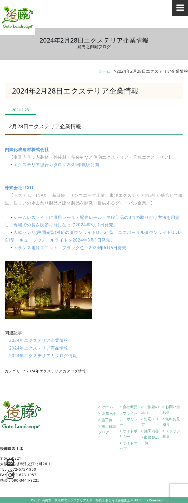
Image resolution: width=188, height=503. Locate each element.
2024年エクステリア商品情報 (38, 348)
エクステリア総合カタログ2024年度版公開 (56, 164)
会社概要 (130, 406)
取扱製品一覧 (150, 440)
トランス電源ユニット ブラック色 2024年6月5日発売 (69, 247)
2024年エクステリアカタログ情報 (43, 355)
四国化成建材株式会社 (27, 149)
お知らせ (109, 413)
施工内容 (151, 430)
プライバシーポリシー (129, 419)
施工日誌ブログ (107, 429)
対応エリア (150, 421)
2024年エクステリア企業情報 (38, 340)
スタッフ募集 (171, 433)
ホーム (104, 71)
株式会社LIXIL (19, 188)
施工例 (106, 419)
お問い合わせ (171, 409)
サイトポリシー (128, 433)
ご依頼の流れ (150, 409)
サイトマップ (128, 445)
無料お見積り (171, 421)
